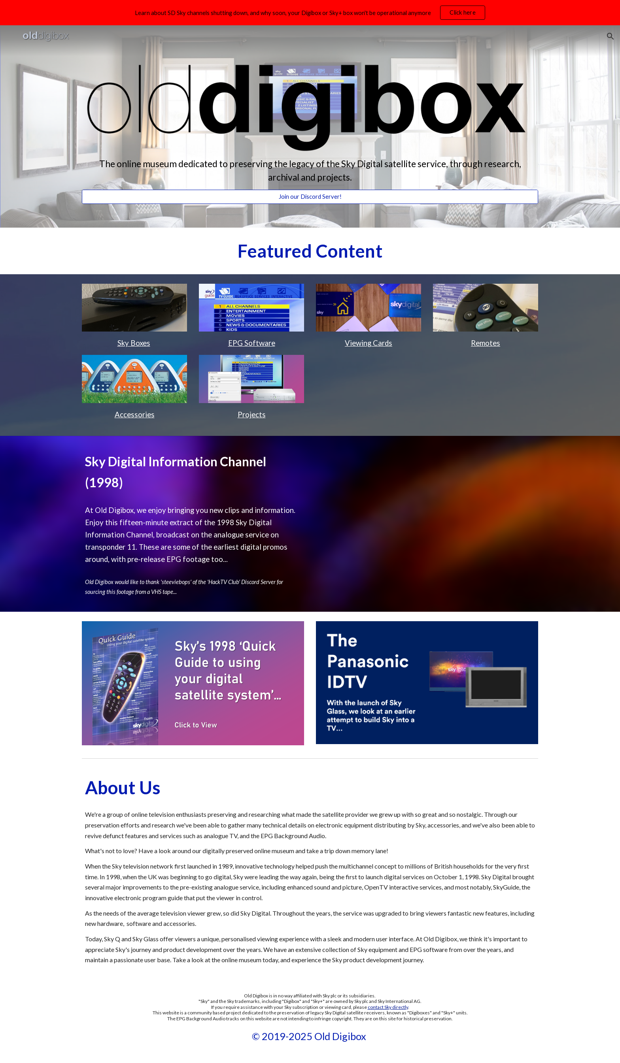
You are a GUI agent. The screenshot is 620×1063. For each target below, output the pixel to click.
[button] (610, 36)
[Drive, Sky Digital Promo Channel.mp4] (427, 521)
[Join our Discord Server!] (310, 197)
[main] (310, 171)
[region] (310, 12)
